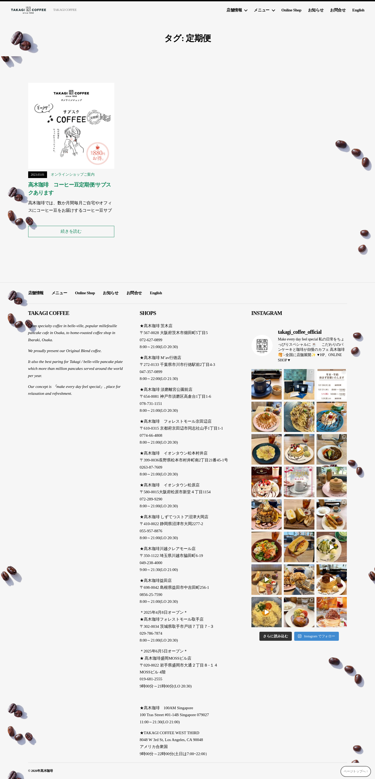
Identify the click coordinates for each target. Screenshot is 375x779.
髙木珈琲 (46, 771)
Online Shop (291, 10)
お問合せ (337, 10)
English (358, 10)
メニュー (261, 10)
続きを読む (71, 231)
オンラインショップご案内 (73, 174)
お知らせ (315, 10)
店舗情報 (234, 10)
